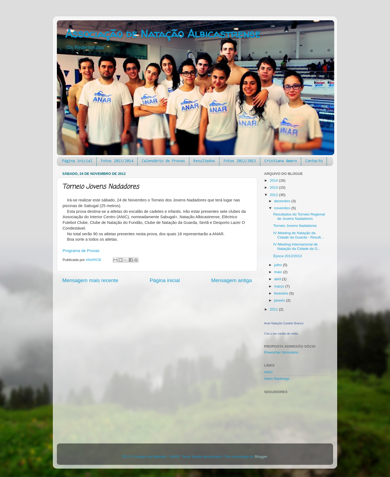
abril (278, 279)
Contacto (314, 161)
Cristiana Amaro (280, 161)
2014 (274, 180)
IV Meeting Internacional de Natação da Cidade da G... (297, 246)
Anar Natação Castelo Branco (284, 323)
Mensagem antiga (231, 280)
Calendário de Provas (163, 161)
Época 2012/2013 (287, 256)
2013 (274, 187)
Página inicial (77, 161)
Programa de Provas (81, 251)
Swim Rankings (276, 379)
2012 (274, 195)
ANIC (268, 372)
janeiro (280, 300)
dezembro (282, 201)
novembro (282, 208)
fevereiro (281, 293)
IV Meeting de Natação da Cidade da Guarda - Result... (298, 235)
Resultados (204, 161)
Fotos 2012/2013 (239, 161)
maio (278, 272)
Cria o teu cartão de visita (281, 333)
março (279, 286)
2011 (274, 309)
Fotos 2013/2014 (117, 161)
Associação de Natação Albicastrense (162, 33)
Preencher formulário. (281, 352)
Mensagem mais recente (90, 280)
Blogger (261, 457)
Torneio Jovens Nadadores (295, 226)
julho (278, 265)
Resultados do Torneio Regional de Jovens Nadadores (299, 216)
